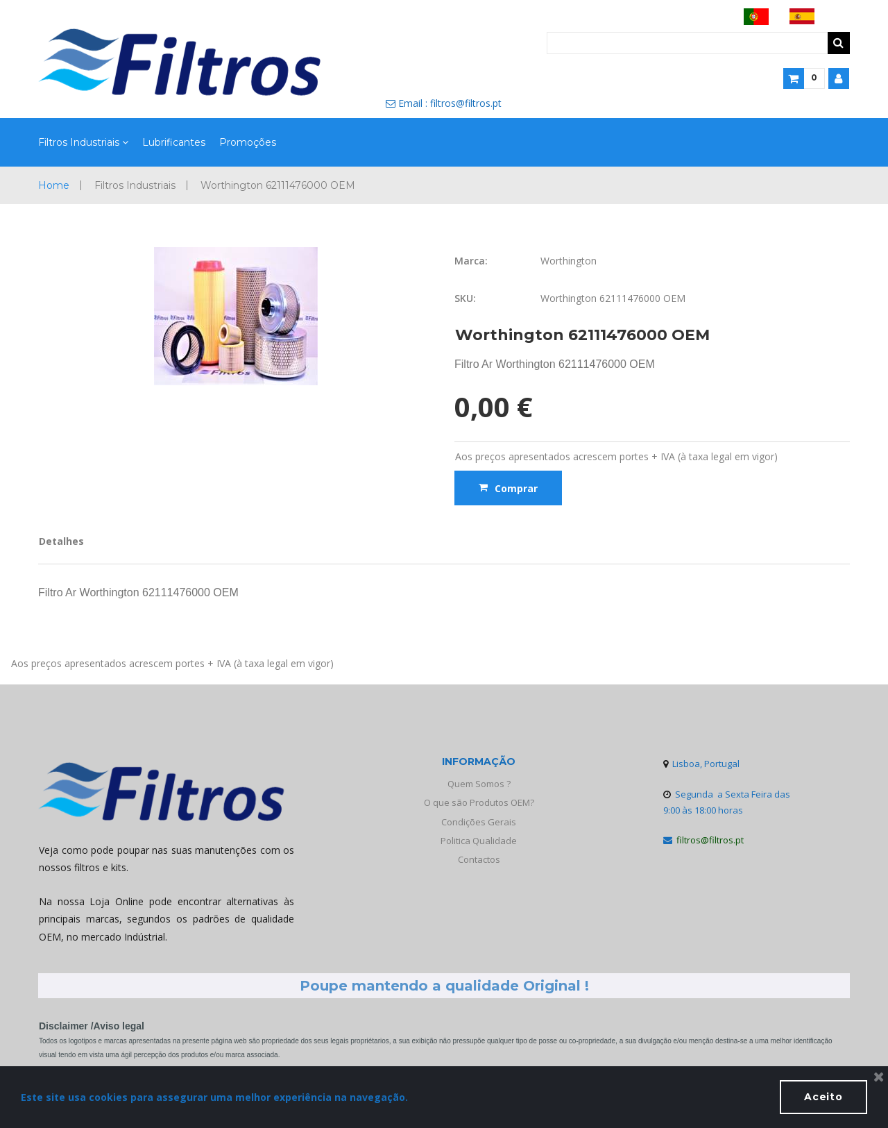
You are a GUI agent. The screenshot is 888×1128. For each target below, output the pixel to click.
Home (53, 185)
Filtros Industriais (83, 143)
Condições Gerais (478, 822)
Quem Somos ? (479, 783)
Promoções (247, 143)
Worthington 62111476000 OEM (277, 185)
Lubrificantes (173, 143)
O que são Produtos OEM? (479, 802)
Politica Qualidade (479, 840)
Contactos (479, 859)
